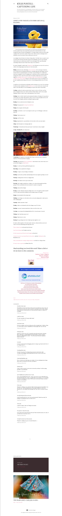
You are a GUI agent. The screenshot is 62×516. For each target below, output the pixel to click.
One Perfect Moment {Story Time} (31, 285)
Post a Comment (19, 502)
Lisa (18, 342)
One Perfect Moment (17, 230)
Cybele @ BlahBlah (21, 358)
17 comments (22, 466)
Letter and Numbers (28, 161)
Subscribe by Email (45, 257)
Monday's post (31, 86)
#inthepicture (41, 236)
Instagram (46, 255)
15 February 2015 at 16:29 (21, 371)
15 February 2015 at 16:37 (21, 381)
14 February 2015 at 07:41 (21, 354)
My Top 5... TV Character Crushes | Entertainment (31, 283)
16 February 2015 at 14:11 (21, 392)
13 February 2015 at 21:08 (21, 320)
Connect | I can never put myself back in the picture (23, 236)
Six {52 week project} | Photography (31, 287)
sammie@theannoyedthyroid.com (24, 374)
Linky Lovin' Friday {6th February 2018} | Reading (31, 288)
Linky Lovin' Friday (31, 299)
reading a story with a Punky (19, 78)
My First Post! (22, 464)
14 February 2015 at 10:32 (21, 363)
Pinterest (41, 255)
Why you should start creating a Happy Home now (23, 240)
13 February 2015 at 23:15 (21, 338)
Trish (18, 403)
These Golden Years (17, 227)
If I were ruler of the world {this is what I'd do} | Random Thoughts (31, 290)
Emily (18, 385)
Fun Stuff (21, 299)
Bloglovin (47, 254)
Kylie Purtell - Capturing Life (26, 5)
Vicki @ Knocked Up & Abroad (23, 418)
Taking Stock (30, 65)
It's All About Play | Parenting (31, 284)
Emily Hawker (26, 163)
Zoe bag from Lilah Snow (28, 104)
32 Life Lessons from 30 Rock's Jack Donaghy (22, 233)
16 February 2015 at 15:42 (21, 400)
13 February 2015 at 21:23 (21, 328)
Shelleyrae (19, 331)
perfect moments (31, 69)
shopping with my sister (22, 77)
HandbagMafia (20, 350)
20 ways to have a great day (19, 243)
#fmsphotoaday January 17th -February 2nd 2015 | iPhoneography (31, 291)
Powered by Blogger (31, 510)
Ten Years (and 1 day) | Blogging (25, 500)
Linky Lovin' (25, 299)
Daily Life (17, 299)
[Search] (48, 3)
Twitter (42, 254)
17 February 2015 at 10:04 (21, 407)
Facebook (37, 254)
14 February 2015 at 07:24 (21, 346)
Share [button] (14, 297)
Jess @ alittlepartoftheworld (23, 395)
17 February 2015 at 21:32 (21, 415)
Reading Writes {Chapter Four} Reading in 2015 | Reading (31, 293)
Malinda (18, 366)
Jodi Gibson (19, 323)
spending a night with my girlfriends (35, 77)
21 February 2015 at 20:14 (21, 422)
